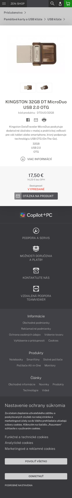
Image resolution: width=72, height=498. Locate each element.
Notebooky (16, 359)
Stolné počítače (53, 359)
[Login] (60, 3)
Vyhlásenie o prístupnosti (29, 340)
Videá (45, 390)
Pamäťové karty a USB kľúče (25, 19)
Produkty (36, 353)
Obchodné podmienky (36, 322)
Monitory (50, 365)
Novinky (44, 384)
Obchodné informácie (21, 384)
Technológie (30, 390)
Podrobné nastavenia (19, 485)
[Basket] (68, 3)
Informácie (36, 316)
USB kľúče (56, 19)
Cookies (53, 340)
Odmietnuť (36, 476)
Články (36, 378)
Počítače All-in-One (29, 365)
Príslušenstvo (15, 12)
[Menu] (4, 3)
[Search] (52, 3)
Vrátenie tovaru (53, 334)
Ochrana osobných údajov (25, 334)
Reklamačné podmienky (36, 328)
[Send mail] (36, 120)
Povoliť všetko (36, 461)
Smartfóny (33, 359)
